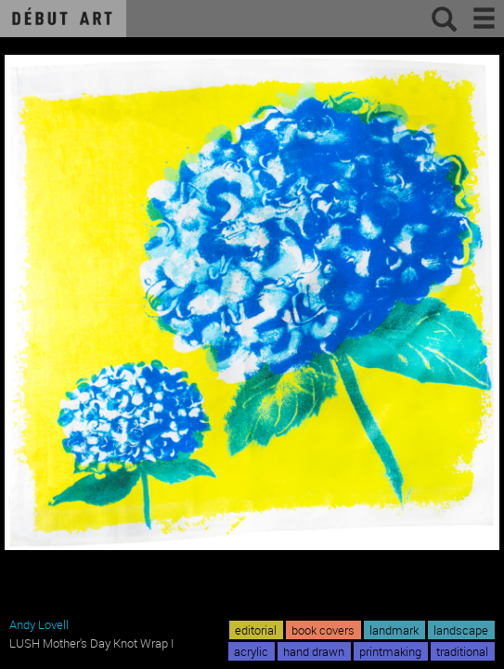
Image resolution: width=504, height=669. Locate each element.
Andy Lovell (39, 624)
